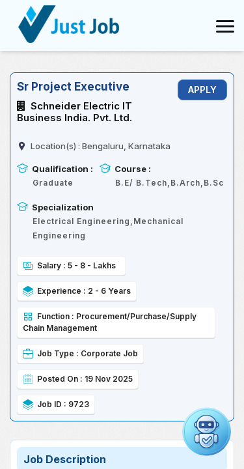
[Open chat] (206, 431)
